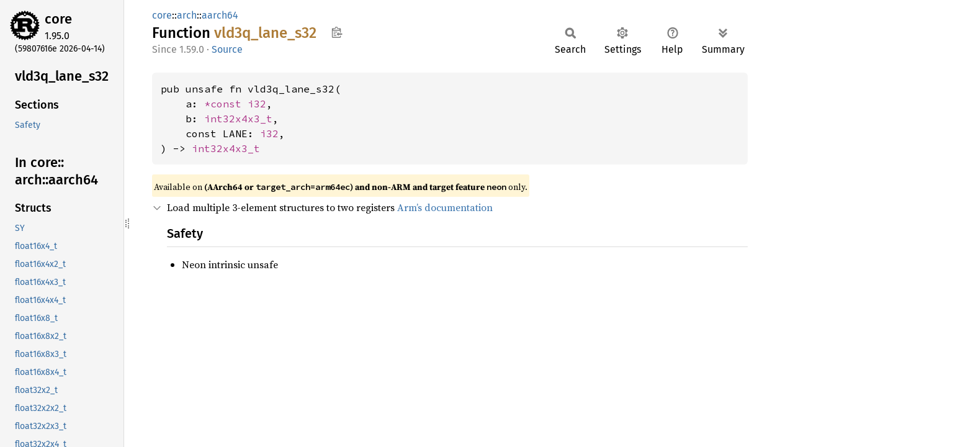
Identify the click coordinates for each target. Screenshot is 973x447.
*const (226, 103)
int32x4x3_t (238, 118)
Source (227, 49)
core (58, 19)
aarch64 (220, 15)
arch (187, 15)
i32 (257, 103)
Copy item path (336, 32)
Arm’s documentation (445, 207)
